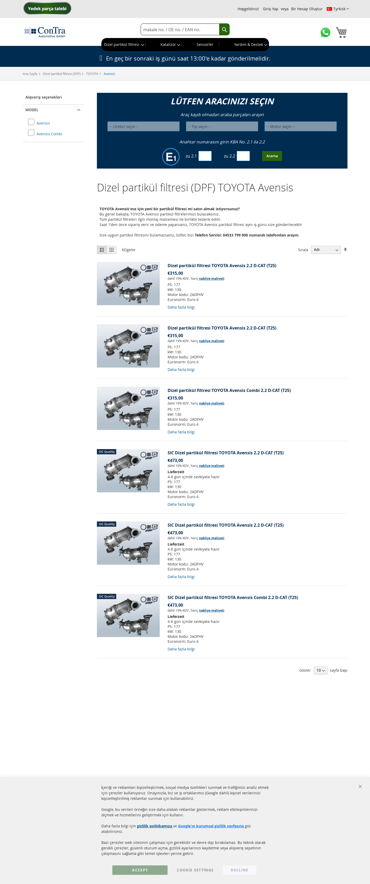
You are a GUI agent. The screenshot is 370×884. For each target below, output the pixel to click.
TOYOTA (92, 74)
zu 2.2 (229, 156)
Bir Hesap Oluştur (307, 8)
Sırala (303, 249)
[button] (338, 9)
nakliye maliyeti (211, 278)
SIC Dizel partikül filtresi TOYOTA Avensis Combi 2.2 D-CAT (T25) (233, 597)
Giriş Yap (270, 8)
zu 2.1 (191, 156)
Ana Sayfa (30, 74)
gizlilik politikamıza (155, 825)
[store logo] (45, 32)
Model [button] (31, 109)
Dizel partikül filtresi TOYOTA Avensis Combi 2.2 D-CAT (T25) (229, 390)
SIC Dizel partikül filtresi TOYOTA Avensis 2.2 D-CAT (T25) (226, 453)
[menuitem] (123, 44)
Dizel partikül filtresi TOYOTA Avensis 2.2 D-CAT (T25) (222, 265)
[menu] (185, 44)
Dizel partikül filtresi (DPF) (62, 74)
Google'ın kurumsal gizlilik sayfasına (211, 825)
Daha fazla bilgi (181, 307)
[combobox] (185, 29)
